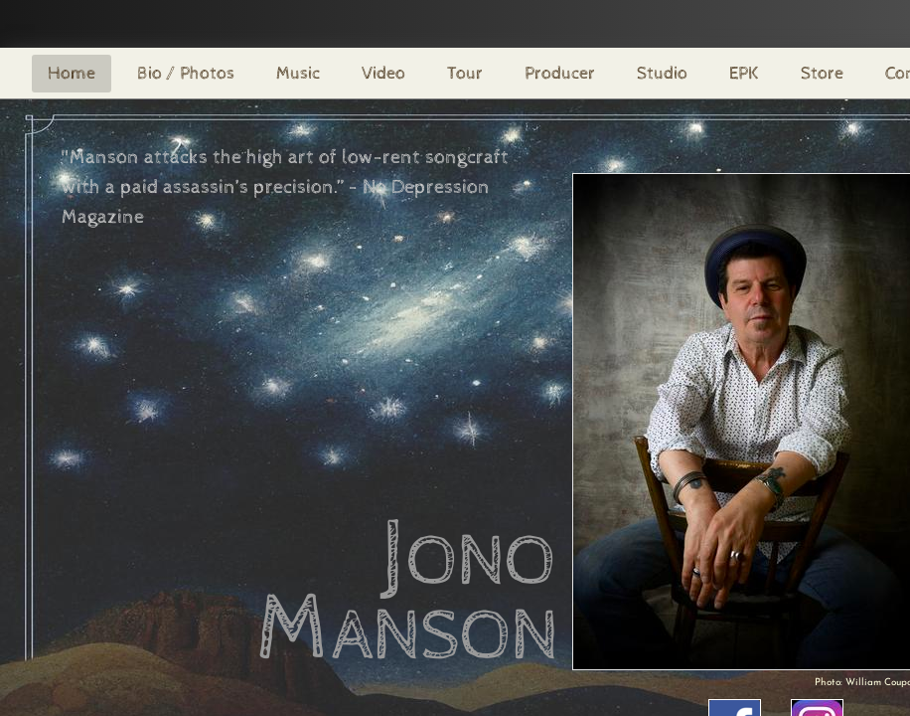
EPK (744, 73)
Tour (465, 73)
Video (383, 73)
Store (822, 73)
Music (298, 73)
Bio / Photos (185, 73)
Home (71, 73)
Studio (662, 73)
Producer (560, 73)
